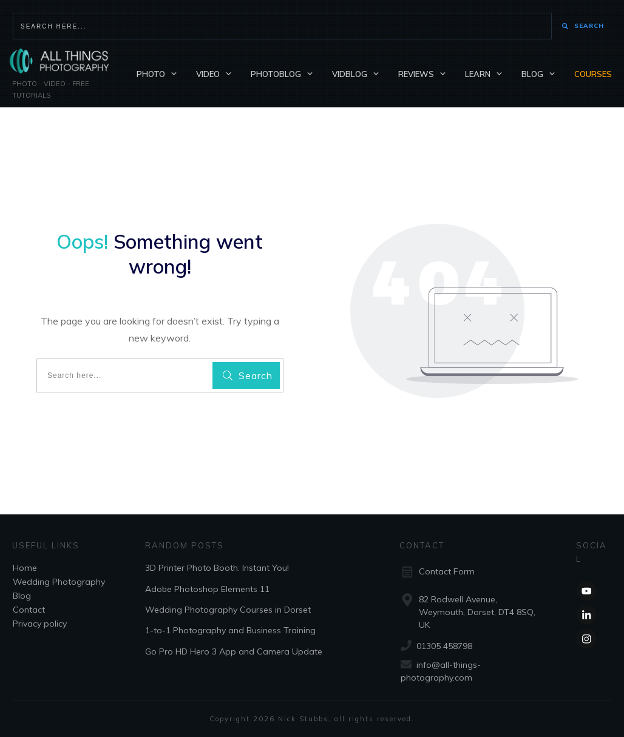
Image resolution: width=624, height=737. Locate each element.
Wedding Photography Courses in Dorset (228, 609)
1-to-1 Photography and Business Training (230, 630)
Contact (29, 609)
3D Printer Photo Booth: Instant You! (217, 567)
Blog (22, 595)
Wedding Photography (59, 581)
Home (25, 567)
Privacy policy (40, 623)
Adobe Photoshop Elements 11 (207, 589)
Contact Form (447, 571)
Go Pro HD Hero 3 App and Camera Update (233, 651)
